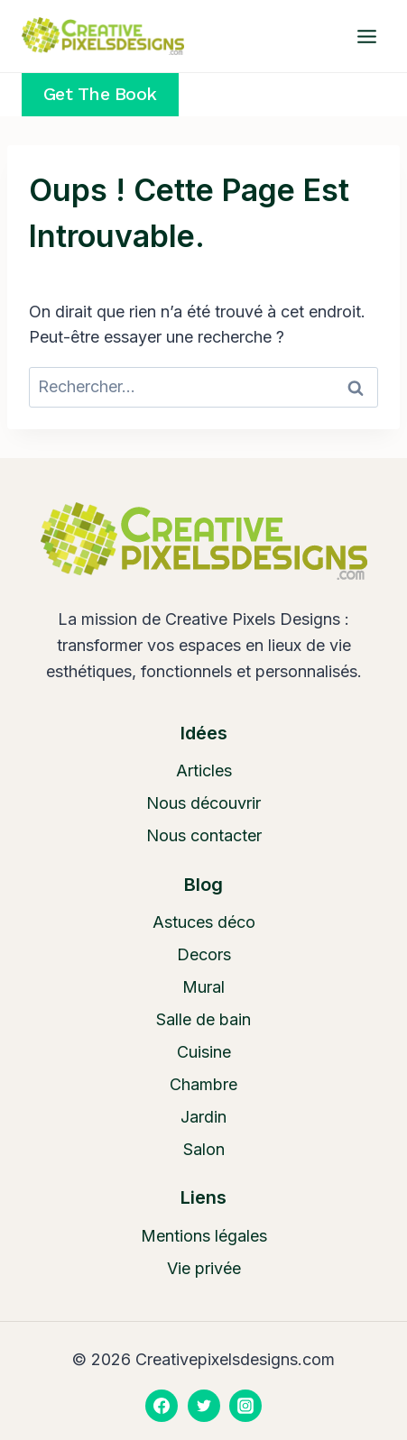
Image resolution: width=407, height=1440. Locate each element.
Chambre (203, 1084)
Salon (204, 1149)
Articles (204, 770)
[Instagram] (245, 1406)
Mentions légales (204, 1235)
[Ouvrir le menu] (366, 36)
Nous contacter (204, 835)
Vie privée (204, 1268)
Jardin (203, 1116)
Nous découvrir (203, 802)
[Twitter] (204, 1406)
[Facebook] (161, 1406)
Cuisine (204, 1051)
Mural (203, 986)
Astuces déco (204, 922)
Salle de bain (203, 1019)
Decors (204, 954)
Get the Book (100, 94)
